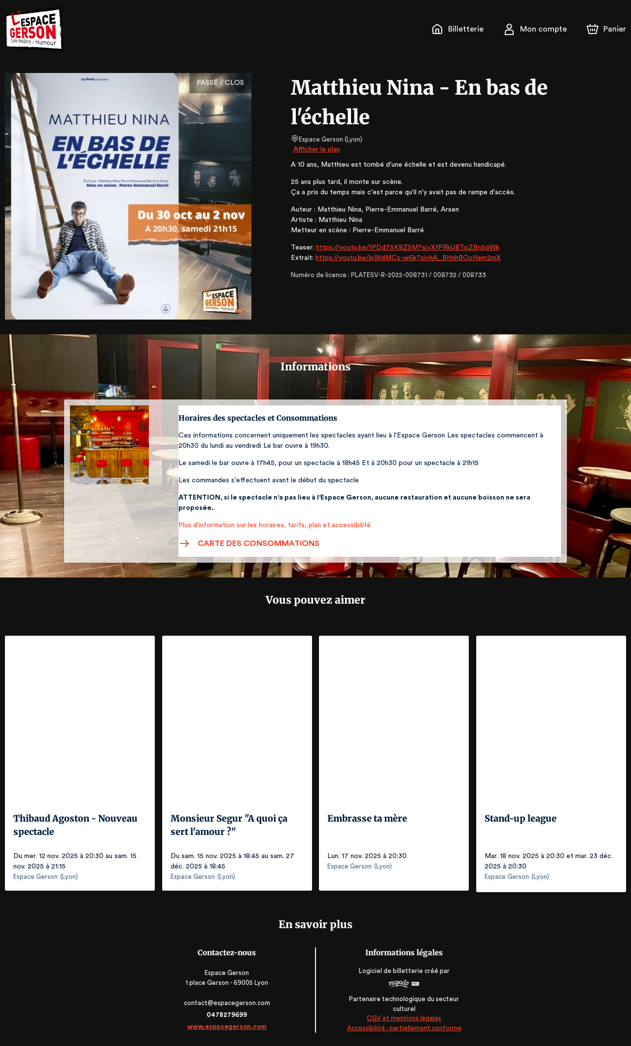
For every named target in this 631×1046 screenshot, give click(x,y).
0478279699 (227, 1013)
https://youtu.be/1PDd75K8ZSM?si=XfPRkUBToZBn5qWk (404, 248)
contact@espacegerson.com (228, 1001)
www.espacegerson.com (228, 1025)
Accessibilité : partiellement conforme (403, 1026)
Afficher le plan (316, 149)
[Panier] (606, 29)
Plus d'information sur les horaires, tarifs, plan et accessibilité (271, 525)
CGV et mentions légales (403, 1016)
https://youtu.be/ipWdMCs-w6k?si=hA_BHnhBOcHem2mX (403, 258)
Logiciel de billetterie (390, 969)
